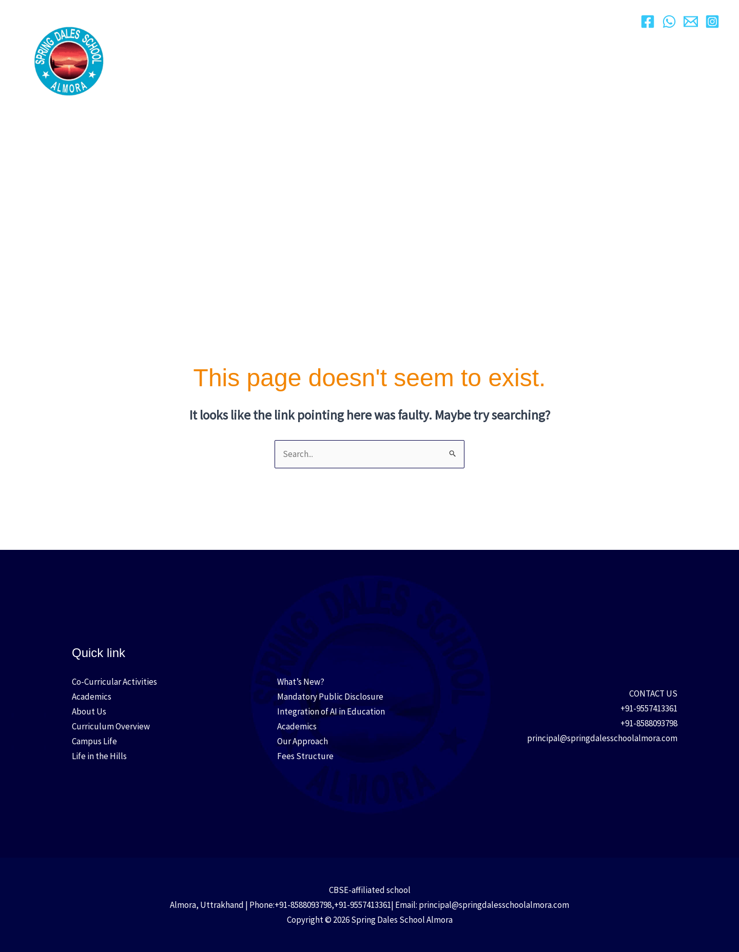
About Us (209, 25)
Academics (351, 25)
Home (159, 25)
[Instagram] (712, 21)
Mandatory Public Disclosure (330, 696)
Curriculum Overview (111, 726)
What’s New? (300, 681)
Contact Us (601, 25)
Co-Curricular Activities (114, 681)
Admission (417, 25)
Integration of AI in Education (331, 711)
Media (548, 25)
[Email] (690, 21)
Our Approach (278, 25)
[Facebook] (647, 21)
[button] (227, 25)
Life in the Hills (99, 756)
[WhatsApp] (669, 21)
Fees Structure (305, 756)
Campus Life (486, 25)
